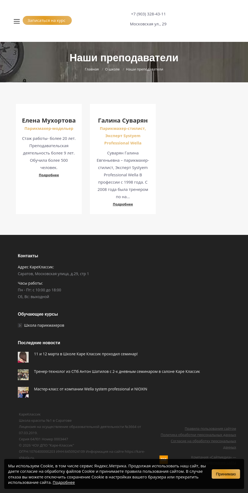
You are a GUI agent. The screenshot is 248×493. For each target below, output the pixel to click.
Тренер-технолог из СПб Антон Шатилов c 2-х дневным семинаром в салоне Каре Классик (117, 371)
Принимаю (226, 474)
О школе (112, 69)
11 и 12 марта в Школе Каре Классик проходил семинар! (86, 353)
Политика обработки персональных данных (198, 434)
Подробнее (49, 175)
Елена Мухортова (49, 120)
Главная (92, 69)
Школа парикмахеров (44, 325)
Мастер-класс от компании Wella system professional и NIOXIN (90, 388)
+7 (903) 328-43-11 (148, 13)
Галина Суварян (123, 120)
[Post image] (23, 357)
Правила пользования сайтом (210, 428)
